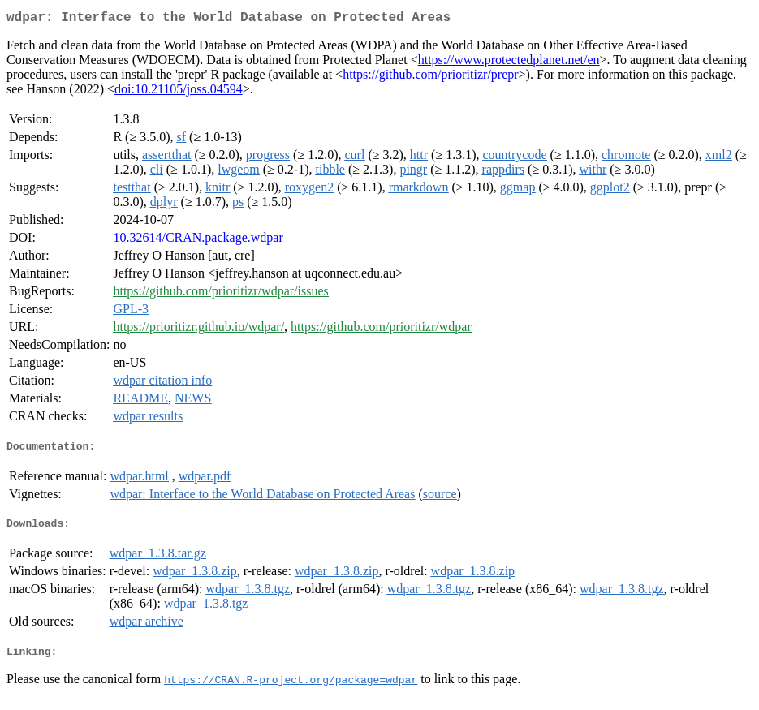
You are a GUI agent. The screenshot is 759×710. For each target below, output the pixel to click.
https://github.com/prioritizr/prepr (430, 77)
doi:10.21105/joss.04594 (178, 92)
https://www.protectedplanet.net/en (509, 63)
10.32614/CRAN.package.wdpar (197, 240)
